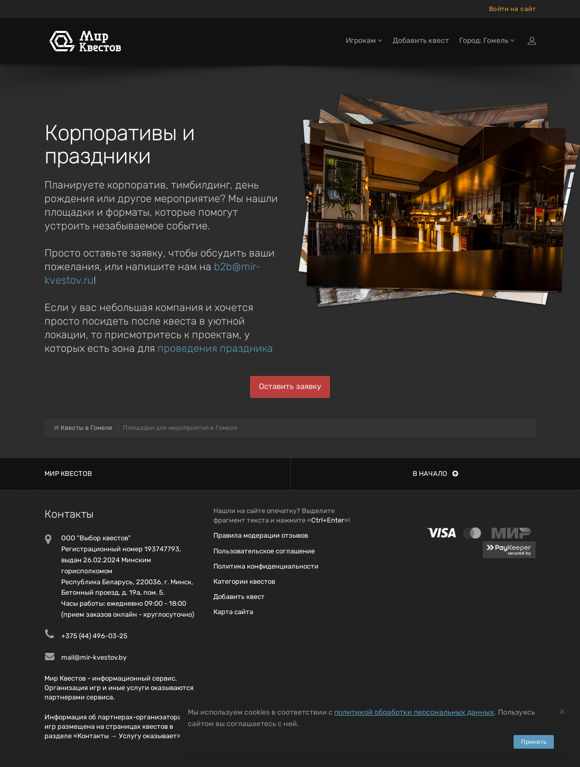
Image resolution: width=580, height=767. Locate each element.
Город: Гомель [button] (487, 40)
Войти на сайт (512, 9)
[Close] (562, 711)
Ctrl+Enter (327, 520)
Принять (534, 742)
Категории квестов (244, 581)
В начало (435, 473)
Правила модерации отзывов (260, 535)
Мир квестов (68, 473)
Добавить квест (421, 40)
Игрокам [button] (364, 40)
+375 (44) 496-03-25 (94, 636)
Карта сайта (233, 612)
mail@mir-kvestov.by (94, 657)
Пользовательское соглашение (264, 551)
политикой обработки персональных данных (414, 712)
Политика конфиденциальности (266, 566)
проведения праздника (215, 348)
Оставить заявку (290, 386)
